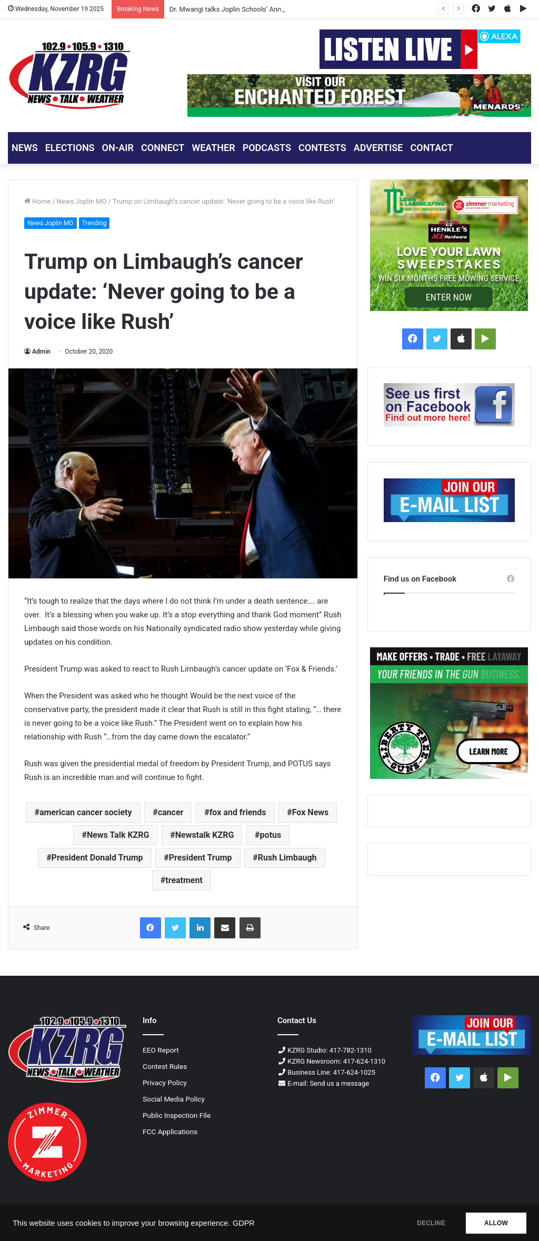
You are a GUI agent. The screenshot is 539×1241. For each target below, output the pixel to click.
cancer (171, 812)
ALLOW (496, 1223)
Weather (213, 147)
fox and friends (237, 812)
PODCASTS (267, 147)
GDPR (244, 1223)
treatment (184, 880)
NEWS (25, 147)
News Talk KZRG (118, 835)
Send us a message (339, 1083)
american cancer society (85, 812)
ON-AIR (118, 147)
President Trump (200, 858)
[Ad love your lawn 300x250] (449, 245)
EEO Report (161, 1050)
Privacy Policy (165, 1082)
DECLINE (431, 1223)
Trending (94, 223)
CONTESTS (322, 147)
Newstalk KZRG (204, 835)
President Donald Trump (97, 858)
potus (271, 835)
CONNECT (162, 147)
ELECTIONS (70, 147)
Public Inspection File (177, 1115)
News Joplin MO (82, 201)
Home (37, 201)
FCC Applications (170, 1131)
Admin (41, 351)
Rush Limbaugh (287, 858)
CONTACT (431, 147)
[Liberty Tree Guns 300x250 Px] (449, 713)
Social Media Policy (174, 1099)
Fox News (310, 812)
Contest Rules (165, 1066)
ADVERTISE (378, 147)
